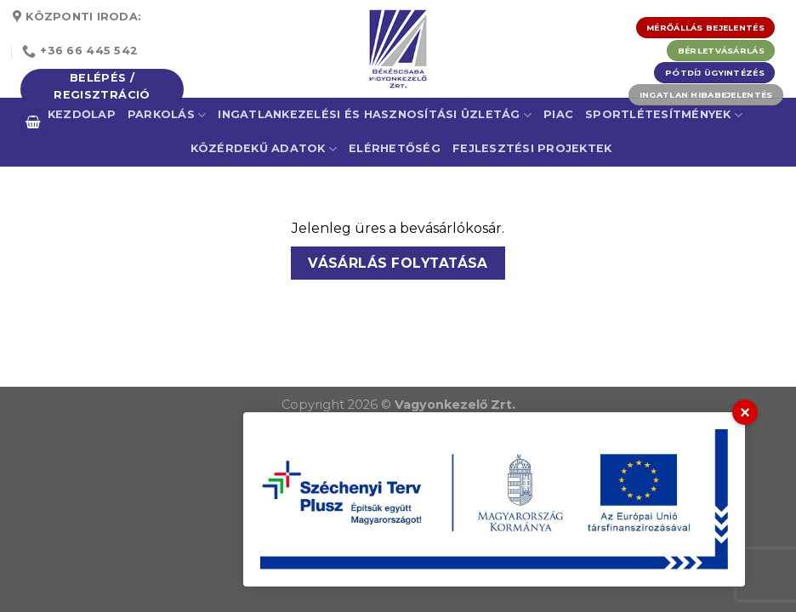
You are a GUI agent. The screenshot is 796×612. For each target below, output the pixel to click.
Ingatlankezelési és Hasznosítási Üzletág (375, 115)
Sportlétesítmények (663, 115)
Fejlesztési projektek (531, 148)
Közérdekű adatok (264, 149)
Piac (558, 114)
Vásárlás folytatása (398, 263)
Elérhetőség (395, 148)
